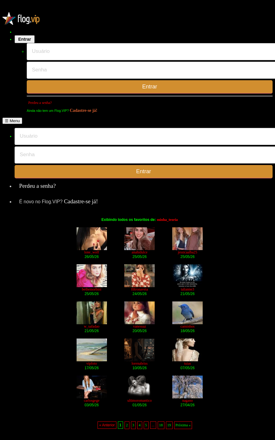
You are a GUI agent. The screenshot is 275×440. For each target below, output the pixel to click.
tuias (187, 363)
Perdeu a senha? (40, 103)
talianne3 (187, 289)
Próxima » (183, 425)
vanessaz (139, 326)
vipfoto (91, 363)
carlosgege (91, 400)
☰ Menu (12, 121)
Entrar (24, 39)
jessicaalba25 (187, 252)
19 (169, 425)
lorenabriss (140, 363)
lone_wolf (91, 252)
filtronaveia (139, 289)
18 (161, 425)
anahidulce (139, 252)
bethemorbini (91, 289)
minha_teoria (167, 220)
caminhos (187, 326)
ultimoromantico (139, 400)
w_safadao (91, 326)
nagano (187, 400)
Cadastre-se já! (83, 110)
